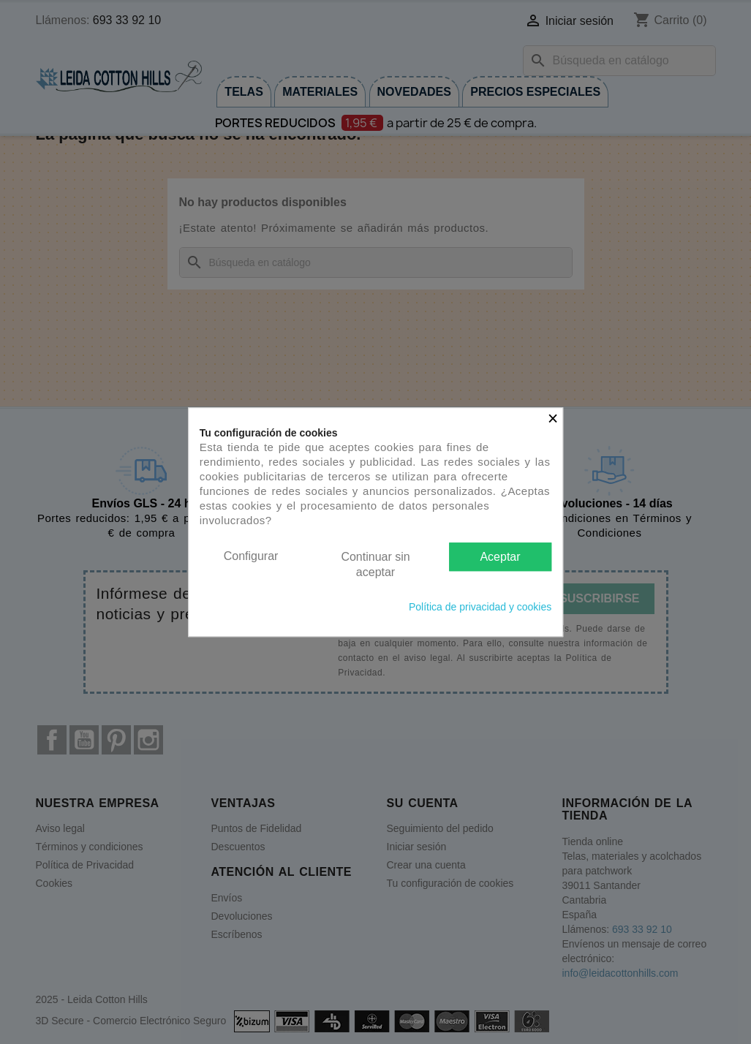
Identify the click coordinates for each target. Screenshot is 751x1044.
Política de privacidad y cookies (480, 607)
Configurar (251, 556)
